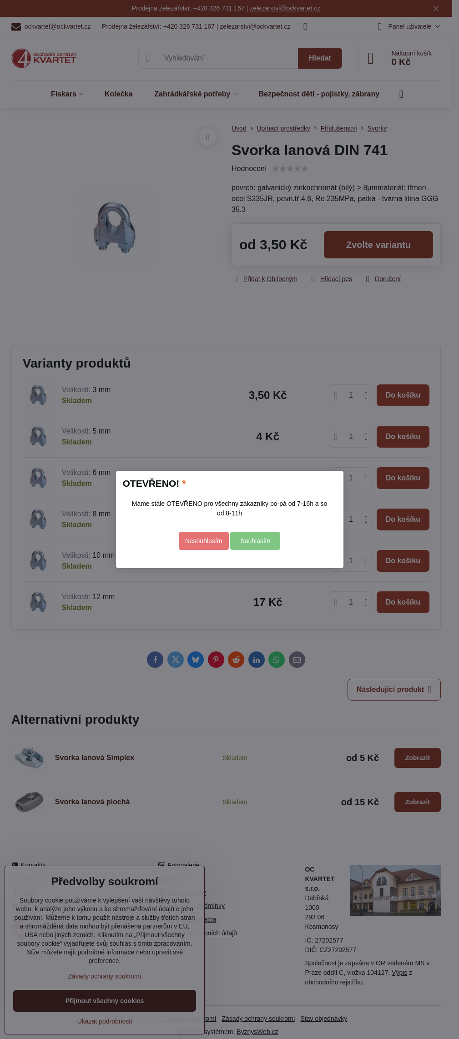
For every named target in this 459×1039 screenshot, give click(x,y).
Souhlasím (255, 541)
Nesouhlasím (203, 541)
